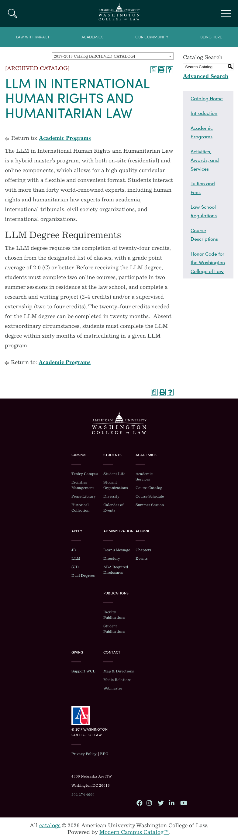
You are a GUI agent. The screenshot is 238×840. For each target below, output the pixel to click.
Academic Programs (65, 138)
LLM (75, 558)
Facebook (139, 802)
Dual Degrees (83, 575)
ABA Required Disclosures (115, 570)
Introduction (204, 113)
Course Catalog (149, 488)
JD (73, 550)
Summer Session (150, 505)
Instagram (149, 802)
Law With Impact (33, 37)
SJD (75, 567)
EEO (104, 754)
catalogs (49, 825)
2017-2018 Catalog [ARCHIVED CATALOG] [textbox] (94, 56)
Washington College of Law (119, 423)
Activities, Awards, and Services (205, 160)
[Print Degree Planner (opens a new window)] (153, 69)
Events (141, 558)
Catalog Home (207, 98)
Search (12, 13)
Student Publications (114, 629)
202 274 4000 (83, 794)
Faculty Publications (114, 615)
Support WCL (83, 671)
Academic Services (144, 476)
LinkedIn (171, 802)
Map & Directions (118, 671)
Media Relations (117, 680)
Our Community (151, 37)
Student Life (114, 474)
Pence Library (83, 496)
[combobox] (113, 56)
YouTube (183, 802)
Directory (111, 558)
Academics (92, 37)
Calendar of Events (113, 507)
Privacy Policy (84, 754)
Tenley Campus (84, 474)
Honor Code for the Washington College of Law (208, 262)
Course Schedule (150, 496)
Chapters (143, 550)
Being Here (211, 37)
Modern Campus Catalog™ (134, 832)
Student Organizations (115, 485)
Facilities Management (82, 485)
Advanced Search (205, 76)
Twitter (160, 802)
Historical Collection (80, 507)
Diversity (111, 496)
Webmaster (112, 688)
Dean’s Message (116, 550)
